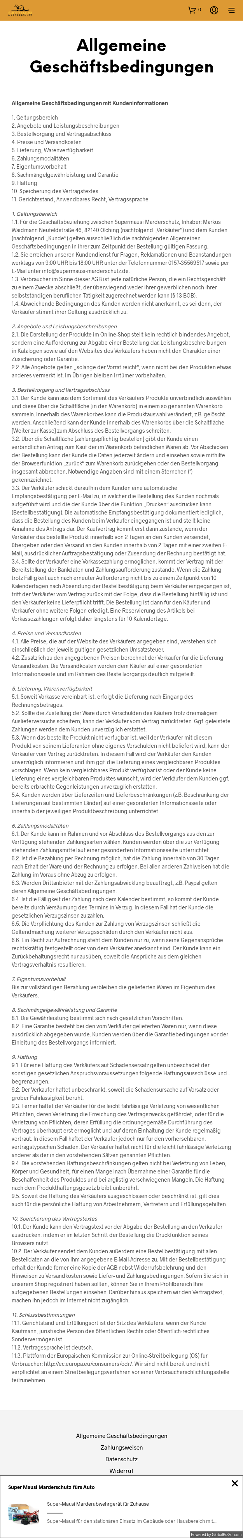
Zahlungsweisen (122, 1447)
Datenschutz (121, 1458)
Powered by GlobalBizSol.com (216, 1534)
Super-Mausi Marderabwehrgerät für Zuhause (98, 1504)
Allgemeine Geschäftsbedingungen (121, 1435)
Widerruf (121, 1470)
